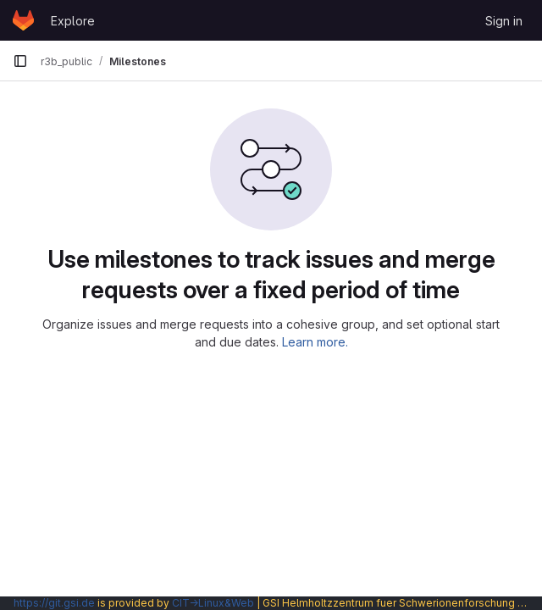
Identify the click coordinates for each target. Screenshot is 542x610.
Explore (73, 21)
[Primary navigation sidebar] (20, 61)
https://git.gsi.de (54, 602)
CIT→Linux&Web (213, 602)
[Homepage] (23, 20)
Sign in (504, 21)
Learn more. (315, 342)
